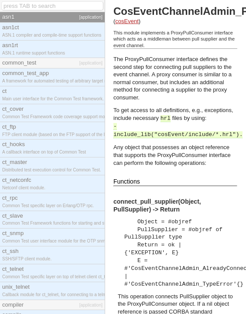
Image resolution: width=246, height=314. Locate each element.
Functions (126, 181)
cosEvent (126, 21)
